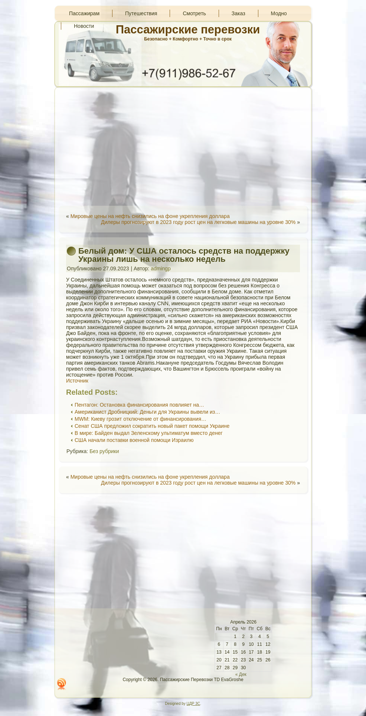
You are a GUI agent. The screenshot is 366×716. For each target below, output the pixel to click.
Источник (77, 381)
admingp (161, 268)
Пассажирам (84, 13)
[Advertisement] (183, 146)
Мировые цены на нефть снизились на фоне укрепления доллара (150, 216)
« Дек (240, 674)
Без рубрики (104, 451)
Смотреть (194, 13)
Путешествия (141, 13)
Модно (279, 13)
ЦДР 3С (193, 704)
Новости (84, 26)
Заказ (238, 13)
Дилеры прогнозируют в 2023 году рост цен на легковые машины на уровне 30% (198, 222)
